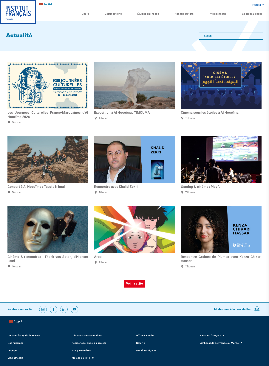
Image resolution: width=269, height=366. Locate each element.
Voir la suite (134, 283)
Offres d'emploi (145, 335)
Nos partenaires (81, 350)
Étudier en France (148, 13)
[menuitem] (45, 4)
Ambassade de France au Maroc (221, 343)
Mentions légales (146, 350)
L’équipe (12, 350)
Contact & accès (252, 13)
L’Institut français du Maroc (23, 335)
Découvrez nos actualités (87, 335)
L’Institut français (212, 335)
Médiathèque (218, 13)
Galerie (140, 343)
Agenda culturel (184, 13)
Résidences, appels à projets (89, 343)
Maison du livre (83, 357)
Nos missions (15, 343)
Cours (85, 13)
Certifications (113, 13)
